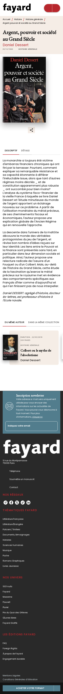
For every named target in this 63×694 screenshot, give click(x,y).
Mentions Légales (11, 675)
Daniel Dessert (16, 44)
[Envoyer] (54, 426)
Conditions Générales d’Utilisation (20, 679)
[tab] (11, 151)
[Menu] (52, 8)
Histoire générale (34, 19)
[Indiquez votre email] (27, 426)
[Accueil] (17, 8)
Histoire (18, 19)
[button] (28, 49)
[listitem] (5, 502)
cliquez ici (37, 416)
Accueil (6, 19)
